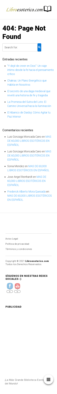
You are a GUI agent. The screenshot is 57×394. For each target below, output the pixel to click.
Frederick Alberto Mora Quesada (26, 191)
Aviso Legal (11, 239)
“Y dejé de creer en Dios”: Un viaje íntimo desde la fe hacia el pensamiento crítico (30, 70)
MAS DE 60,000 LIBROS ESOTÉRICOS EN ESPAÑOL (29, 140)
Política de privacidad (17, 244)
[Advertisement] (28, 339)
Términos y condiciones (18, 249)
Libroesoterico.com (37, 261)
